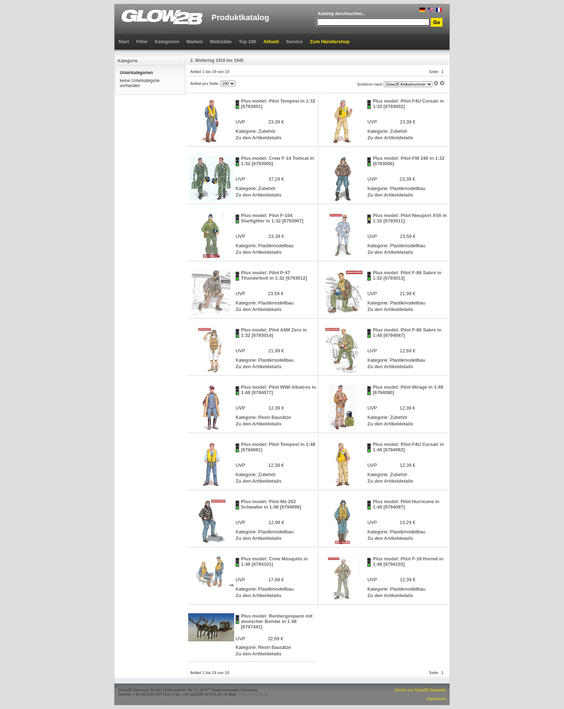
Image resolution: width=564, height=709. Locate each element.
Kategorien (167, 41)
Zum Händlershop (330, 41)
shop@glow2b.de (253, 694)
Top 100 (247, 41)
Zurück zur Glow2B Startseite (420, 690)
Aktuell (271, 41)
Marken (194, 41)
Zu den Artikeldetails (258, 137)
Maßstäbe (221, 41)
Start (123, 41)
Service (294, 41)
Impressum (436, 698)
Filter (142, 41)
